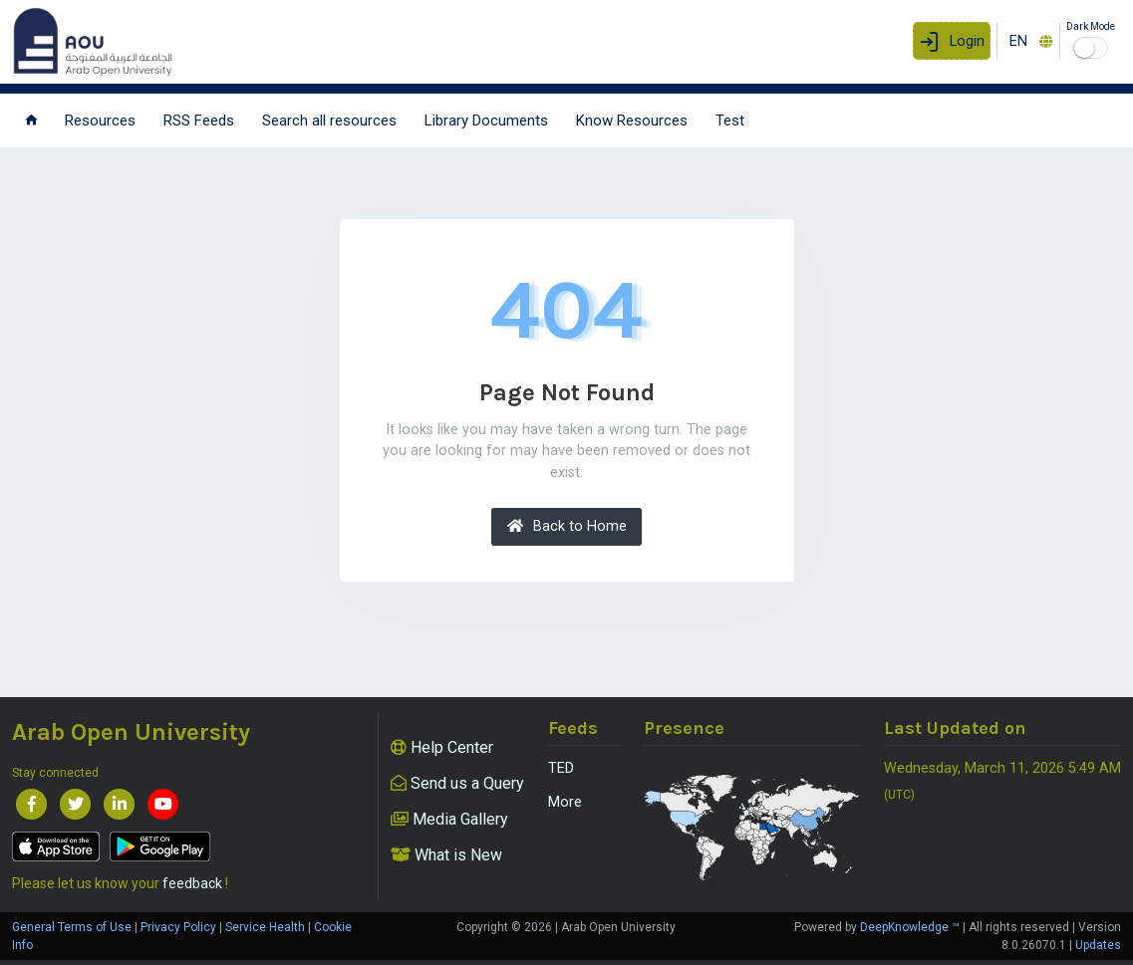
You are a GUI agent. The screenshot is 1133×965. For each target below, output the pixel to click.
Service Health (265, 927)
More (565, 802)
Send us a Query (457, 783)
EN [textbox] (1018, 41)
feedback (192, 883)
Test (729, 120)
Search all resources (329, 120)
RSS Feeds (198, 120)
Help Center (442, 747)
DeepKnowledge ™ (910, 927)
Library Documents (486, 120)
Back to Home (567, 526)
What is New (446, 854)
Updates (1098, 945)
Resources (100, 120)
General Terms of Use (72, 927)
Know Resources (632, 120)
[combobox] (1028, 41)
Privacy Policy (178, 927)
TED (561, 768)
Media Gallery (449, 819)
